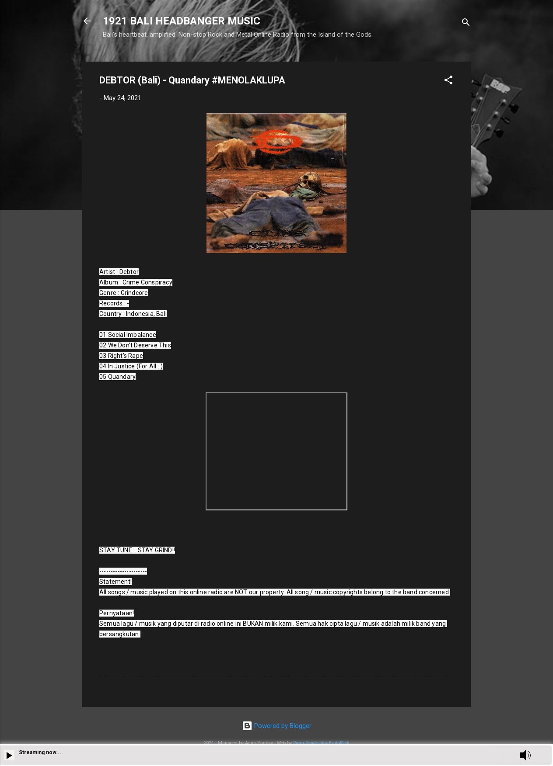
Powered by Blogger (277, 726)
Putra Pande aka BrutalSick (321, 743)
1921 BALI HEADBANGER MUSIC (181, 21)
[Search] (466, 23)
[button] (448, 81)
